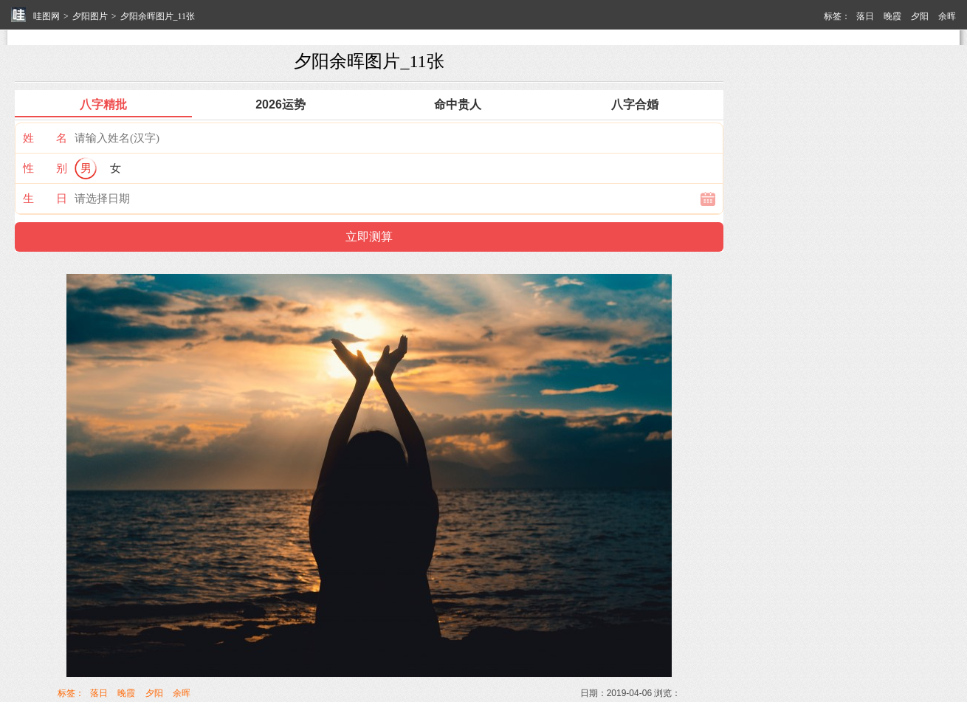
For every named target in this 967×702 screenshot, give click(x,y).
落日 (865, 16)
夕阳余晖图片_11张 (158, 16)
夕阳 (920, 16)
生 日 (45, 198)
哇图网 (46, 16)
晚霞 (892, 16)
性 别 (45, 168)
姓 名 (45, 137)
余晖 (947, 16)
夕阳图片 (90, 16)
